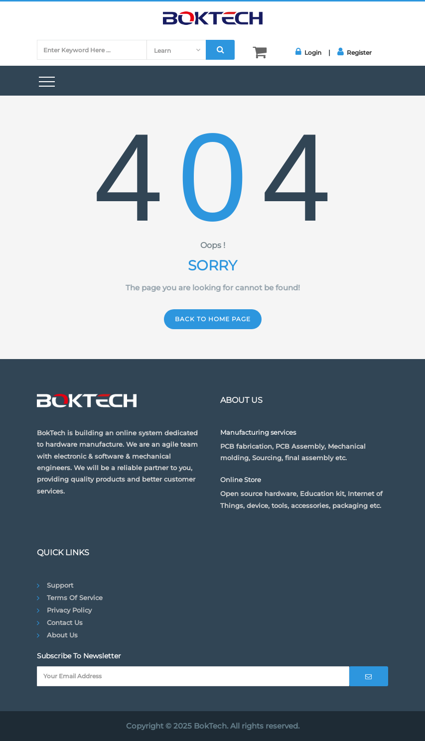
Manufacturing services (258, 432)
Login (308, 51)
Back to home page (213, 319)
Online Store (240, 480)
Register (354, 51)
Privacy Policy (69, 610)
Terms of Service (75, 598)
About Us (62, 635)
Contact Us (65, 622)
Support (60, 585)
